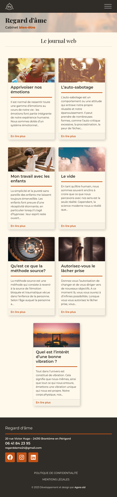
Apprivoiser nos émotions (26, 89)
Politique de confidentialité (56, 473)
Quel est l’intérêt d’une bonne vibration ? (52, 357)
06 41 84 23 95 (17, 443)
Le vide (68, 176)
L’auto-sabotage (77, 87)
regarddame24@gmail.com (23, 447)
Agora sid (79, 487)
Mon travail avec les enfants (30, 178)
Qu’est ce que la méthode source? (28, 268)
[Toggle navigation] (108, 6)
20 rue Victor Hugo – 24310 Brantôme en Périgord (38, 438)
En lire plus (18, 136)
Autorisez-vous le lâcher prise (78, 268)
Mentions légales (55, 479)
